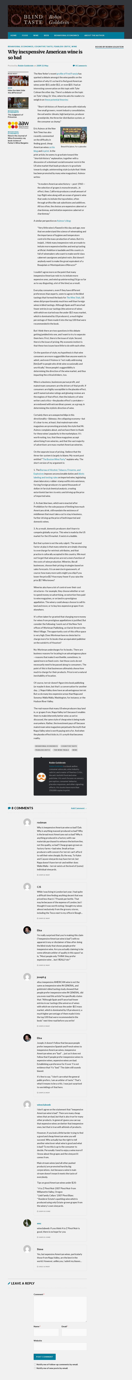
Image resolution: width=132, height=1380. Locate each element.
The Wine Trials (61, 753)
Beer (46, 35)
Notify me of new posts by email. (52, 1371)
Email (65, 1329)
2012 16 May (44, 1269)
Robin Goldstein (25, 68)
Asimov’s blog (64, 224)
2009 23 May (44, 1029)
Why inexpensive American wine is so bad (44, 56)
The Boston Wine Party (54, 462)
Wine (36, 35)
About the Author (94, 35)
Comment (39, 1297)
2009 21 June (44, 1240)
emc (39, 1226)
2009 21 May (43, 68)
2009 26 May (44, 1096)
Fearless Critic (65, 46)
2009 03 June (44, 1214)
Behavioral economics (66, 35)
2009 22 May (44, 878)
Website (38, 1343)
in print (45, 154)
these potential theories (56, 102)
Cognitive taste (45, 46)
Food (25, 35)
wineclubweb (44, 1107)
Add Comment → (79, 811)
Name (37, 1329)
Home (14, 35)
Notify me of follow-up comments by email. (57, 1367)
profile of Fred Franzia (67, 76)
